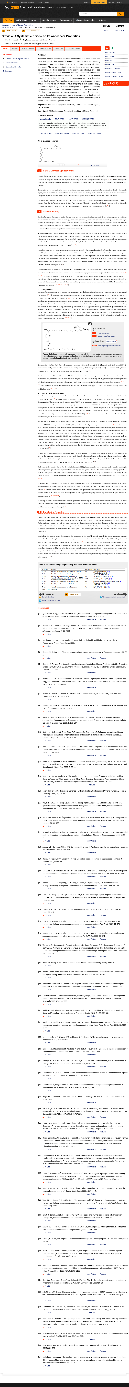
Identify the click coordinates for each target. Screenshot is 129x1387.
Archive (34, 20)
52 (65, 506)
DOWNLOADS (120, 30)
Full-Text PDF (110, 53)
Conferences (66, 20)
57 (84, 541)
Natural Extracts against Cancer (17, 59)
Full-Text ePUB (110, 56)
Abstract (9, 55)
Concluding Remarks (13, 67)
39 (54, 398)
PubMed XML (110, 64)
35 (38, 385)
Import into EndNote (62, 133)
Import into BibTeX (46, 133)
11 (62, 264)
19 (38, 275)
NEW (94, 345)
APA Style (73, 119)
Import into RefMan (78, 133)
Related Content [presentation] (28, 49)
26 (67, 284)
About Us (87, 2)
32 (89, 370)
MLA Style (59, 119)
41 (101, 439)
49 (54, 495)
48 (51, 495)
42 (49, 448)
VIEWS (106, 30)
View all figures (95, 165)
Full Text (8, 20)
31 (70, 318)
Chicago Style (88, 119)
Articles (102, 20)
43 (39, 478)
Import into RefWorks (95, 133)
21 (57, 284)
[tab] (5, 49)
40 (114, 424)
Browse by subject (43, 2)
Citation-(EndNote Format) (114, 76)
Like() (113, 83)
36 (51, 388)
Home (21, 20)
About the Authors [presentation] (44, 49)
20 (41, 275)
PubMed (103, 619)
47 (44, 489)
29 (66, 318)
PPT (94, 333)
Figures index (111, 341)
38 (55, 388)
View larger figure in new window (109, 346)
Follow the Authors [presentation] (73, 49)
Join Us (111, 2)
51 (58, 495)
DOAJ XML (109, 60)
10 (75, 244)
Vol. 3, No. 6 (6, 27)
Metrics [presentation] (15, 49)
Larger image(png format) (106, 336)
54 (41, 478)
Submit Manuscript (99, 2)
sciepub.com (12, 2)
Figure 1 (70, 298)
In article (46, 619)
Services (119, 2)
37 (53, 388)
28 (50, 295)
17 (123, 272)
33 (123, 381)
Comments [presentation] (59, 49)
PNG (94, 336)
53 (48, 556)
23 (61, 284)
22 (59, 284)
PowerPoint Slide (104, 333)
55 (50, 556)
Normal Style (45, 119)
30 (68, 318)
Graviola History (11, 63)
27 (48, 295)
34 (125, 381)
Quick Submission (85, 20)
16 (121, 272)
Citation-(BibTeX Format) (113, 72)
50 (56, 495)
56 (82, 541)
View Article (91, 619)
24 (63, 284)
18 (125, 272)
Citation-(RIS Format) (112, 68)
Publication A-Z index (27, 2)
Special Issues (49, 20)
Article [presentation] (5, 49)
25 (65, 284)
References (7, 71)
